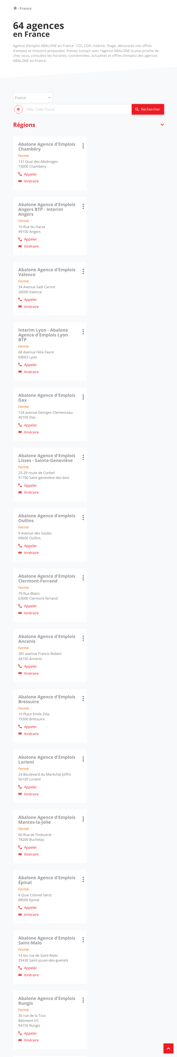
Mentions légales (43, 1032)
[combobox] (72, 109)
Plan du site (127, 1032)
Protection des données (74, 1032)
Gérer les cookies (104, 1032)
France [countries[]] (20, 97)
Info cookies (21, 1032)
